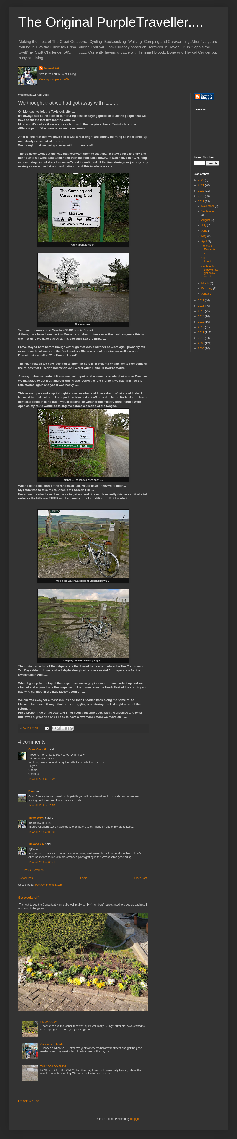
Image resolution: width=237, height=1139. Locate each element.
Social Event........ (209, 259)
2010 (201, 338)
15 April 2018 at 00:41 (41, 862)
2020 (201, 190)
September (208, 211)
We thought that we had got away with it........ (209, 271)
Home (84, 878)
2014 (201, 316)
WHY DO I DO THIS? (53, 1066)
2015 (201, 311)
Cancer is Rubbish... (52, 1044)
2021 (201, 185)
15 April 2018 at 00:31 (41, 832)
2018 (201, 201)
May (204, 236)
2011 (201, 332)
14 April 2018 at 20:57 (41, 805)
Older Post (140, 878)
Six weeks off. (28, 897)
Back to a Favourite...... (209, 249)
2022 (201, 180)
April (204, 241)
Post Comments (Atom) (49, 884)
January (206, 293)
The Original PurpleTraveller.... (110, 22)
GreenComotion (38, 749)
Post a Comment (34, 870)
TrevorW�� (51, 68)
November (208, 206)
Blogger (134, 1119)
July (204, 225)
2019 (201, 196)
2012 (201, 327)
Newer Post (26, 878)
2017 (201, 300)
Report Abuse (28, 1101)
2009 (201, 343)
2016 (201, 305)
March (205, 283)
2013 (201, 321)
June (204, 230)
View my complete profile (54, 79)
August (206, 220)
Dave (31, 791)
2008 (201, 348)
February (207, 288)
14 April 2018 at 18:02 (41, 778)
